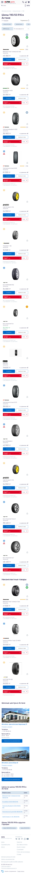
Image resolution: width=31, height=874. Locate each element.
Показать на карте (7, 727)
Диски (3, 847)
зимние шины (19, 24)
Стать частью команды (23, 852)
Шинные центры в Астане (8, 857)
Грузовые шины (5, 844)
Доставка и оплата (22, 844)
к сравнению (23, 56)
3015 (28, 5)
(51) (27, 127)
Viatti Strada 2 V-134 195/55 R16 (10, 816)
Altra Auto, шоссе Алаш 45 (10, 763)
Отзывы (19, 854)
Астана (4, 5)
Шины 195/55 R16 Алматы (9, 828)
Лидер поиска (20, 871)
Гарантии (19, 842)
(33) (27, 599)
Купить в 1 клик (22, 59)
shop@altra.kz (18, 836)
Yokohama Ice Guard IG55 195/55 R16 (12, 811)
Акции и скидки (21, 847)
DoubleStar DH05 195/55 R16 (10, 802)
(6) (27, 88)
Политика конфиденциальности (9, 868)
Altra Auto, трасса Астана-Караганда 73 (14, 724)
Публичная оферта (5, 866)
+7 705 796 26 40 (6, 731)
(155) (26, 49)
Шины (2, 842)
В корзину (8, 59)
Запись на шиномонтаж (7, 859)
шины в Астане (7, 24)
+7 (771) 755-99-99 (7, 769)
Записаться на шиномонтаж (12, 741)
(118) (27, 166)
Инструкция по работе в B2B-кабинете (12, 861)
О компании (20, 849)
